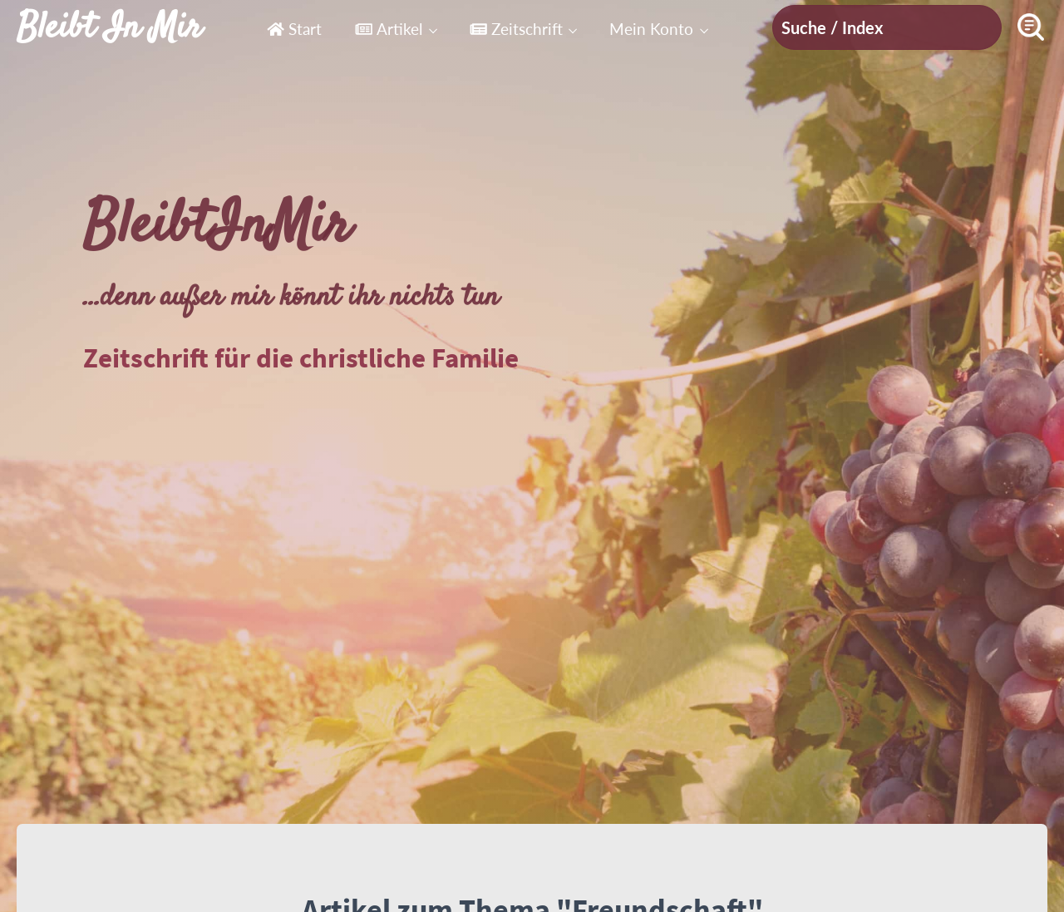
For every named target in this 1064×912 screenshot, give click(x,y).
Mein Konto (651, 28)
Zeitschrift (516, 28)
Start (294, 28)
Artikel (388, 28)
